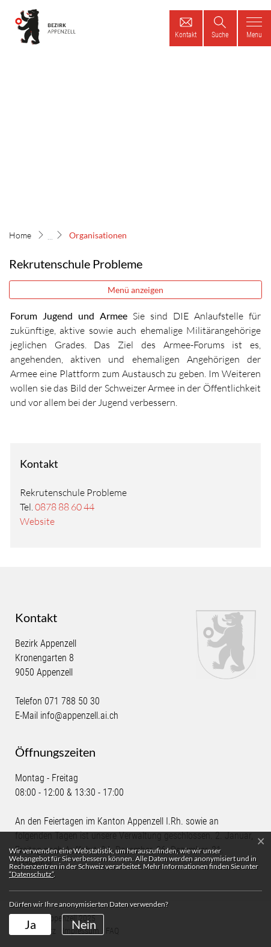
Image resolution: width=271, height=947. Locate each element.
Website (37, 521)
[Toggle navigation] (254, 28)
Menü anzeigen (135, 290)
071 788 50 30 (72, 701)
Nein (84, 924)
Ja (30, 924)
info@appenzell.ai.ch (79, 715)
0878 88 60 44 (64, 507)
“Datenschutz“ (31, 874)
